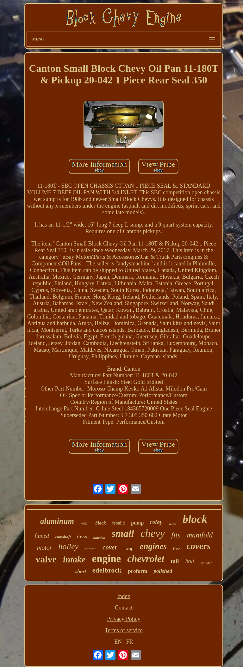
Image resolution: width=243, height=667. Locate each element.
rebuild (118, 523)
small (123, 533)
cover (110, 547)
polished (162, 571)
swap (129, 548)
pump (137, 522)
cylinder (206, 563)
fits (175, 535)
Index (123, 596)
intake (74, 559)
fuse (176, 548)
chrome (90, 549)
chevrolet (145, 558)
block (195, 519)
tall (175, 561)
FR (129, 642)
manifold (200, 535)
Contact (124, 607)
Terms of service (124, 630)
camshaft (63, 536)
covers (198, 546)
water (84, 523)
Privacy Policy (123, 619)
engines (153, 546)
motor (44, 547)
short (80, 571)
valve (46, 559)
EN (118, 642)
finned (42, 536)
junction (99, 537)
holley (69, 546)
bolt (189, 561)
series (172, 524)
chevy (152, 533)
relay (156, 522)
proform (137, 571)
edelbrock (107, 570)
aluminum (57, 521)
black (100, 522)
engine (106, 558)
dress (82, 536)
